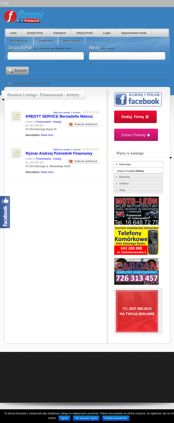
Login (106, 33)
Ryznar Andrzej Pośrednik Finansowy (59, 153)
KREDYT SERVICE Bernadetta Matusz (59, 116)
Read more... (48, 135)
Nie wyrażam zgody (86, 418)
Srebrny (124, 183)
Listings (18, 83)
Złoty (122, 190)
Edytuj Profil (84, 33)
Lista (13, 33)
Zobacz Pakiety (136, 134)
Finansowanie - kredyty (48, 121)
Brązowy (124, 176)
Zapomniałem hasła (133, 33)
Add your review (61, 112)
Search (20, 71)
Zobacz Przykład (130, 171)
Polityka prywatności (116, 418)
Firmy (23, 16)
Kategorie (59, 33)
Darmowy (125, 164)
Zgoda (64, 418)
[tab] (138, 164)
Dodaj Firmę (35, 33)
